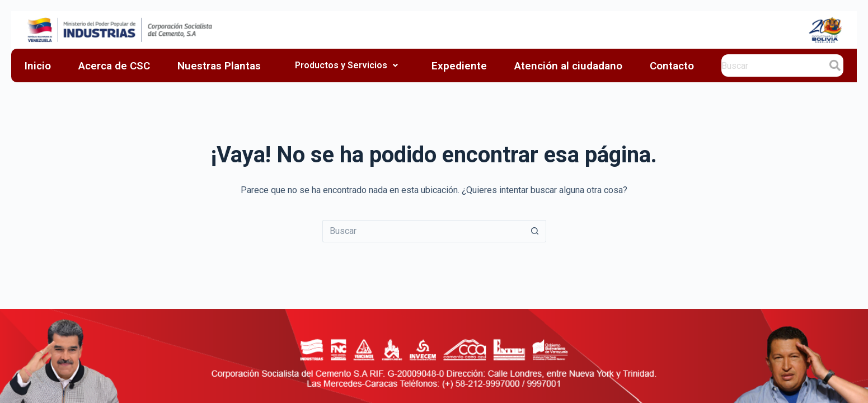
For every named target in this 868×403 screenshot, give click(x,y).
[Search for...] (423, 231)
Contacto (672, 65)
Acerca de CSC (114, 65)
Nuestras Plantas (219, 65)
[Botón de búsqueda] (535, 231)
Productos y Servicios (346, 65)
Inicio (38, 65)
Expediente (459, 65)
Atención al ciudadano (568, 65)
